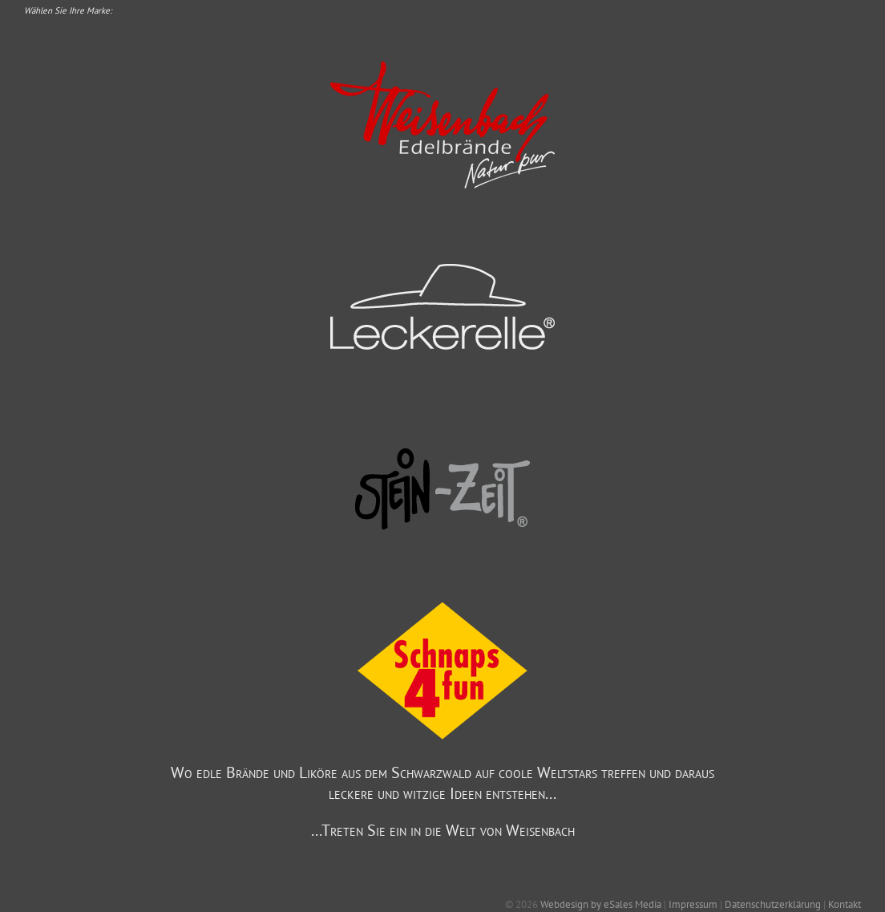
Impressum (693, 904)
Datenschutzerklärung (773, 904)
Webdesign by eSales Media (600, 904)
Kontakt (844, 904)
